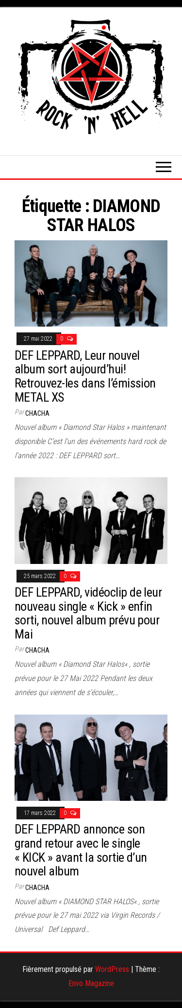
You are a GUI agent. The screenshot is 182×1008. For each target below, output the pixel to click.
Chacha (37, 413)
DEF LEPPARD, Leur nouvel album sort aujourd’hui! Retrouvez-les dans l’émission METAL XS (85, 376)
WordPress (112, 969)
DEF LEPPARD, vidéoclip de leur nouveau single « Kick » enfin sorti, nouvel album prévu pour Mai (88, 613)
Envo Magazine (91, 983)
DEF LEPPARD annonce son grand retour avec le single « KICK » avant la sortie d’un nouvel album (81, 850)
